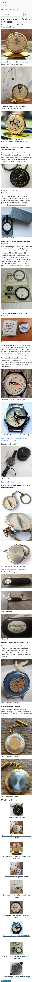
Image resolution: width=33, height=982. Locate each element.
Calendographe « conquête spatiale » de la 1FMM (16, 889)
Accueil (3, 2)
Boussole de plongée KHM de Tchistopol (16, 970)
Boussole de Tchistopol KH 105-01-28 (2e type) (16, 909)
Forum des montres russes (10, 9)
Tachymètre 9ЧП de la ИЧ (16, 810)
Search (27, 14)
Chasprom (4, 161)
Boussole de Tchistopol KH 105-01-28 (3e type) (16, 930)
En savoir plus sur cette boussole (12, 482)
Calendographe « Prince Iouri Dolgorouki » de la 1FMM (16, 850)
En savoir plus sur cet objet (17, 161)
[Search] (12, 14)
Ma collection (5, 6)
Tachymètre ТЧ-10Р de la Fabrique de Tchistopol (16, 950)
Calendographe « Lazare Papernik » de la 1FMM (16, 830)
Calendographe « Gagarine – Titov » (16, 870)
